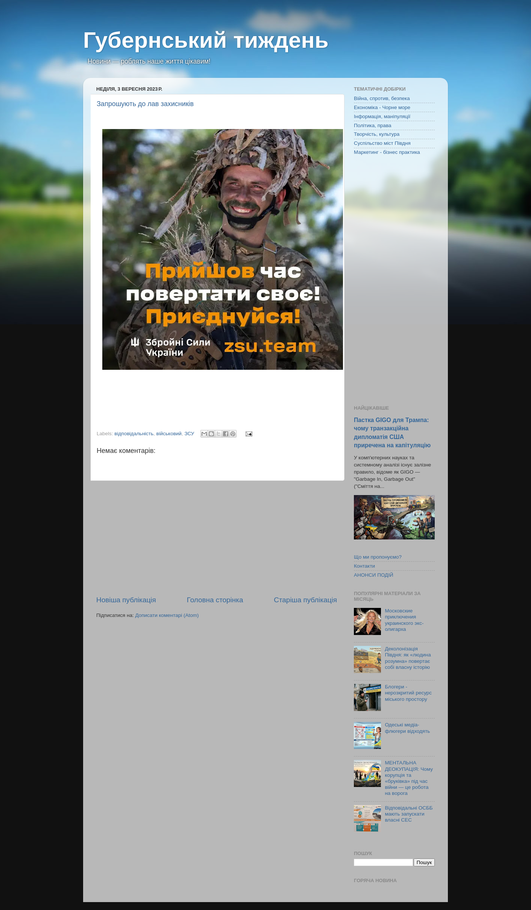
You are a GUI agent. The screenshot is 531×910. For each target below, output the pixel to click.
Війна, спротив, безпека (382, 98)
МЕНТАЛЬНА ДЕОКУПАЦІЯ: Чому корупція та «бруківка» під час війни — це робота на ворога (409, 778)
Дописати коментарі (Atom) (167, 615)
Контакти (364, 566)
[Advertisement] (216, 538)
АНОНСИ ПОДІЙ (373, 575)
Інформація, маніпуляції (382, 116)
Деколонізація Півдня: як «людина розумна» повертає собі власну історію (408, 658)
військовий (169, 433)
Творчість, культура (376, 134)
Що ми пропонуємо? (378, 557)
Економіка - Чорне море (382, 107)
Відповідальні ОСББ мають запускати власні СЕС (408, 814)
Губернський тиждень (206, 40)
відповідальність (133, 433)
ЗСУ (189, 433)
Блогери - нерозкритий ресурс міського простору (408, 693)
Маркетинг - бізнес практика (387, 152)
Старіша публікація (305, 600)
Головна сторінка (215, 600)
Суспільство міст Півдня (382, 143)
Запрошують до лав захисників (145, 104)
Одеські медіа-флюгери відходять (407, 728)
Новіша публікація (126, 600)
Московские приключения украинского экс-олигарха (404, 620)
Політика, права (372, 125)
